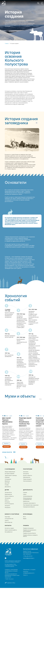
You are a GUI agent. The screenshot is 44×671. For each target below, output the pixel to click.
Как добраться (8, 615)
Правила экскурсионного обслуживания (29, 613)
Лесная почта (8, 575)
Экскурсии (26, 556)
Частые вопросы (27, 564)
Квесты (7, 583)
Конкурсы (7, 585)
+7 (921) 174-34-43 (9, 662)
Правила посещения (28, 611)
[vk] (5, 641)
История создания (14, 43)
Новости (25, 658)
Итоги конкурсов (9, 586)
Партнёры (7, 599)
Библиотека (26, 584)
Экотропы (25, 554)
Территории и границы (11, 558)
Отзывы (7, 567)
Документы (8, 569)
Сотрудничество (9, 601)
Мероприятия (26, 560)
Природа (7, 560)
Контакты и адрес (9, 611)
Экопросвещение (27, 579)
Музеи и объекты (27, 558)
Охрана (25, 575)
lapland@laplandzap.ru (28, 641)
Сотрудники (8, 562)
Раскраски (7, 590)
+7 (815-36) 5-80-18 (27, 639)
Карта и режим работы (11, 613)
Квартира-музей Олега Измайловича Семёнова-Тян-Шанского (25, 505)
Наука (24, 577)
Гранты (6, 603)
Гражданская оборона (29, 590)
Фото (24, 599)
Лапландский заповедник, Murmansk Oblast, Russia (30, 4)
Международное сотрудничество (27, 582)
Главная (6, 43)
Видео (24, 601)
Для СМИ (7, 566)
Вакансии (7, 564)
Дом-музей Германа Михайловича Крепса (7, 504)
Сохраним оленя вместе (29, 586)
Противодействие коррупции (30, 588)
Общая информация (10, 554)
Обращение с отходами (29, 652)
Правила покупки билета (29, 616)
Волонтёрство (8, 605)
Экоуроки (7, 588)
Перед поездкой (27, 562)
